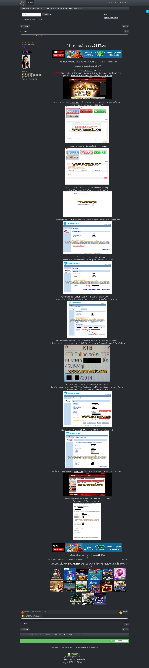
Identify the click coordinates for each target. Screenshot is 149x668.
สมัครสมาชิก (113, 2)
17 (80, 648)
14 (74, 648)
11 (69, 648)
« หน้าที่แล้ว (24, 26)
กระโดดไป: (112, 641)
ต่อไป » (125, 26)
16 (78, 648)
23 (91, 648)
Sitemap (53, 648)
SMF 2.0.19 (66, 659)
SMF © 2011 (73, 659)
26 (97, 648)
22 (89, 648)
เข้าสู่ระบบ (123, 2)
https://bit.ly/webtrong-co (111, 17)
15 (76, 648)
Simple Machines (81, 659)
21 (87, 648)
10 (67, 648)
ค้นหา (45, 14)
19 (84, 648)
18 (82, 648)
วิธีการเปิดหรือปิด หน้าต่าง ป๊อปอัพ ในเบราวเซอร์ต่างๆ (91, 75)
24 (93, 648)
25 (95, 648)
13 (72, 648)
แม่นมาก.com (74, 564)
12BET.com (100, 45)
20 (85, 648)
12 (71, 648)
